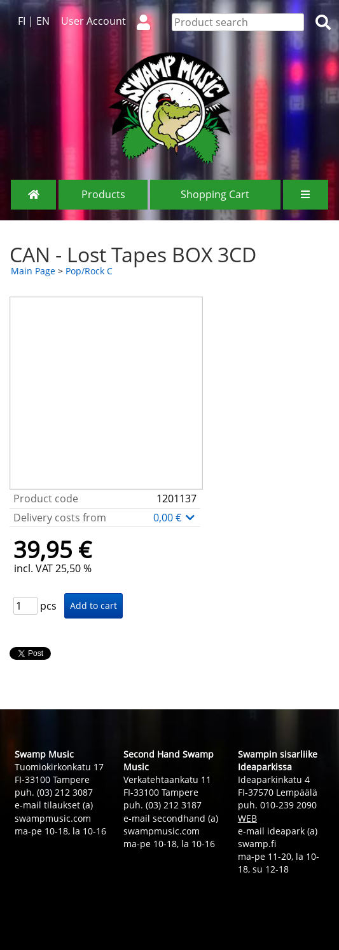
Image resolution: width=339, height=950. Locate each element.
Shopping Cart (215, 194)
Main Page (33, 271)
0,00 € (175, 518)
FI (21, 21)
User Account (110, 21)
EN (43, 21)
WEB (247, 818)
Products (103, 194)
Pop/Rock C (89, 271)
